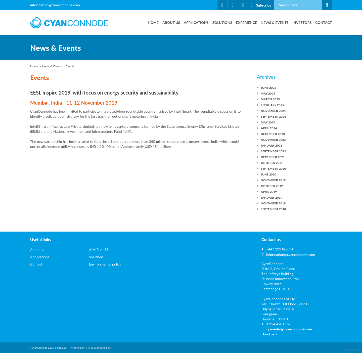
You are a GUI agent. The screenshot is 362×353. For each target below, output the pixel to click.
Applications (196, 22)
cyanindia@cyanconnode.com (289, 329)
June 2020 (268, 174)
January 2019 (271, 197)
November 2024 (273, 111)
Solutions (222, 22)
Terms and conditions (99, 347)
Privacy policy (77, 347)
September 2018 (273, 209)
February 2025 (272, 105)
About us (171, 22)
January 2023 (271, 145)
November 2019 (273, 180)
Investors (301, 22)
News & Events (275, 22)
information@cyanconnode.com (55, 5)
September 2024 (273, 116)
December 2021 (273, 157)
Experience (246, 22)
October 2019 (272, 186)
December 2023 (273, 134)
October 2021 (272, 163)
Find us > (270, 334)
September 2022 (273, 151)
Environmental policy (105, 264)
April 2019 (269, 192)
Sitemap (61, 347)
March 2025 (270, 99)
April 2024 (269, 128)
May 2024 (268, 122)
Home (153, 22)
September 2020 (273, 168)
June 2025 (268, 88)
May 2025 (268, 93)
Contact (323, 22)
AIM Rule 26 (98, 249)
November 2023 (273, 140)
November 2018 (273, 203)
